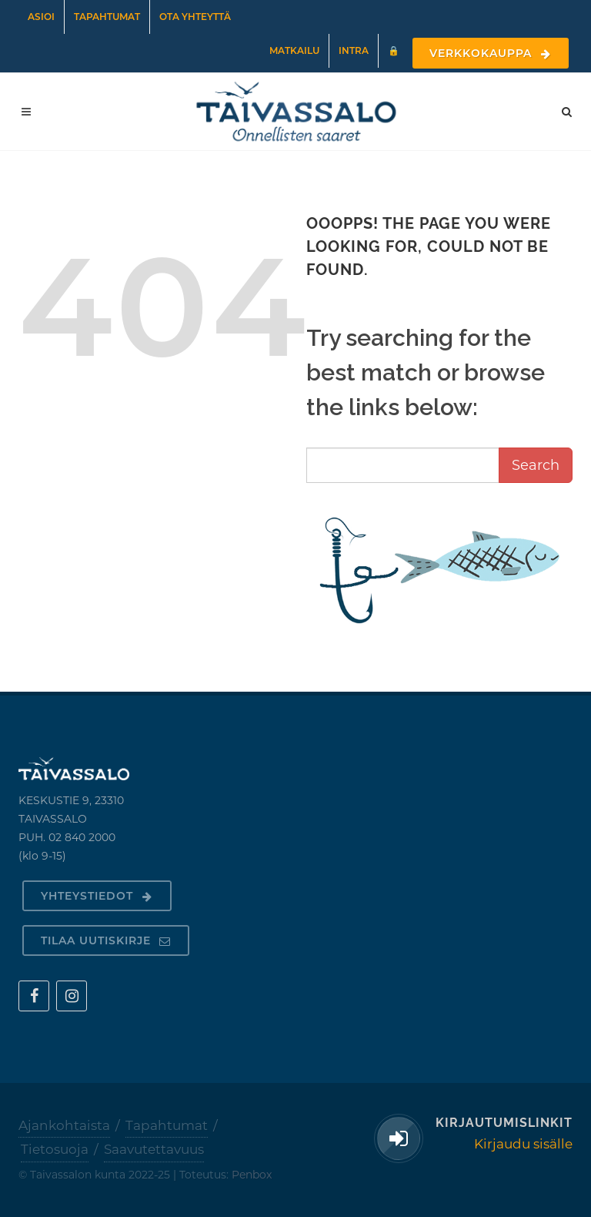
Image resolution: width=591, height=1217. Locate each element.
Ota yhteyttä (195, 16)
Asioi (41, 16)
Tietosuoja (54, 1149)
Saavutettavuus (154, 1149)
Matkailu (294, 50)
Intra (354, 50)
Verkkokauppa (490, 53)
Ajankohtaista (64, 1125)
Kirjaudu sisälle (523, 1144)
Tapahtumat (107, 16)
